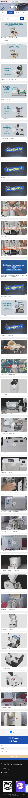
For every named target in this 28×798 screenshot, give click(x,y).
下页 (16, 732)
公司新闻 (3, 12)
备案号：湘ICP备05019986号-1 (14, 795)
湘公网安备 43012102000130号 (14, 796)
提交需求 (14, 756)
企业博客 (17, 12)
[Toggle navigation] (26, 1)
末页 (19, 732)
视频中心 (10, 12)
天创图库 (24, 12)
